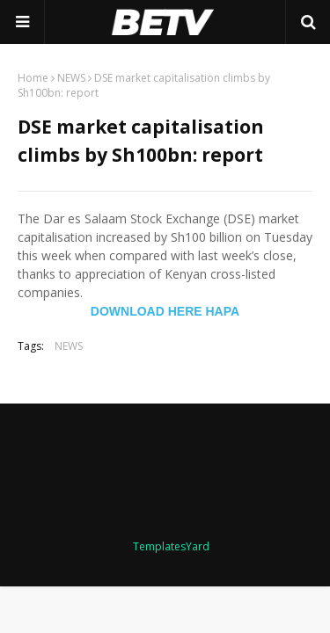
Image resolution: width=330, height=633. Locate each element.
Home (33, 77)
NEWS (71, 77)
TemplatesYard (171, 546)
